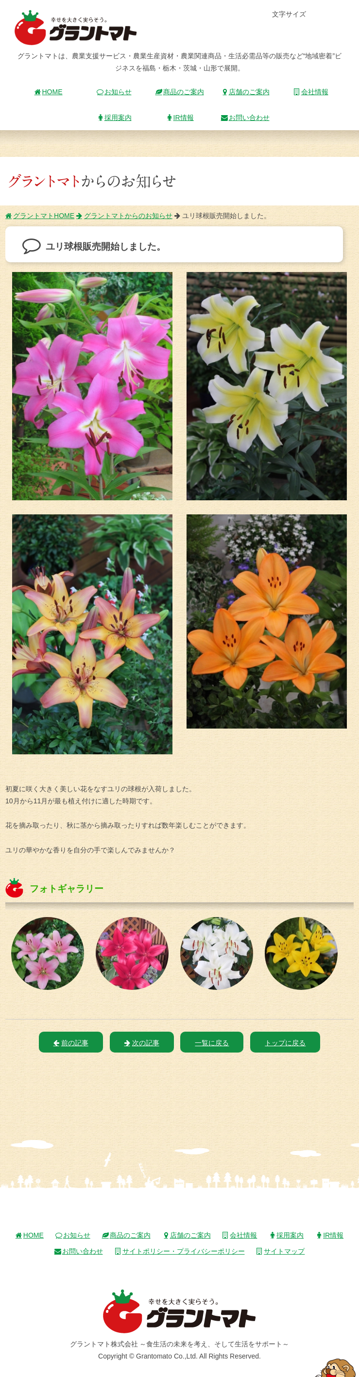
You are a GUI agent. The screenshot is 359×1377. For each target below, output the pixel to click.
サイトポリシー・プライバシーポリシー (180, 1251)
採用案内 (114, 117)
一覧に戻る (212, 1043)
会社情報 (310, 92)
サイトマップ (280, 1251)
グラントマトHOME (39, 216)
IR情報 (180, 117)
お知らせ (114, 92)
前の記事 (70, 1043)
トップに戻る (285, 1043)
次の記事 (141, 1043)
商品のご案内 (179, 92)
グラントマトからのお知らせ (124, 216)
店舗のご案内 (245, 92)
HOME (48, 92)
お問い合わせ (245, 117)
